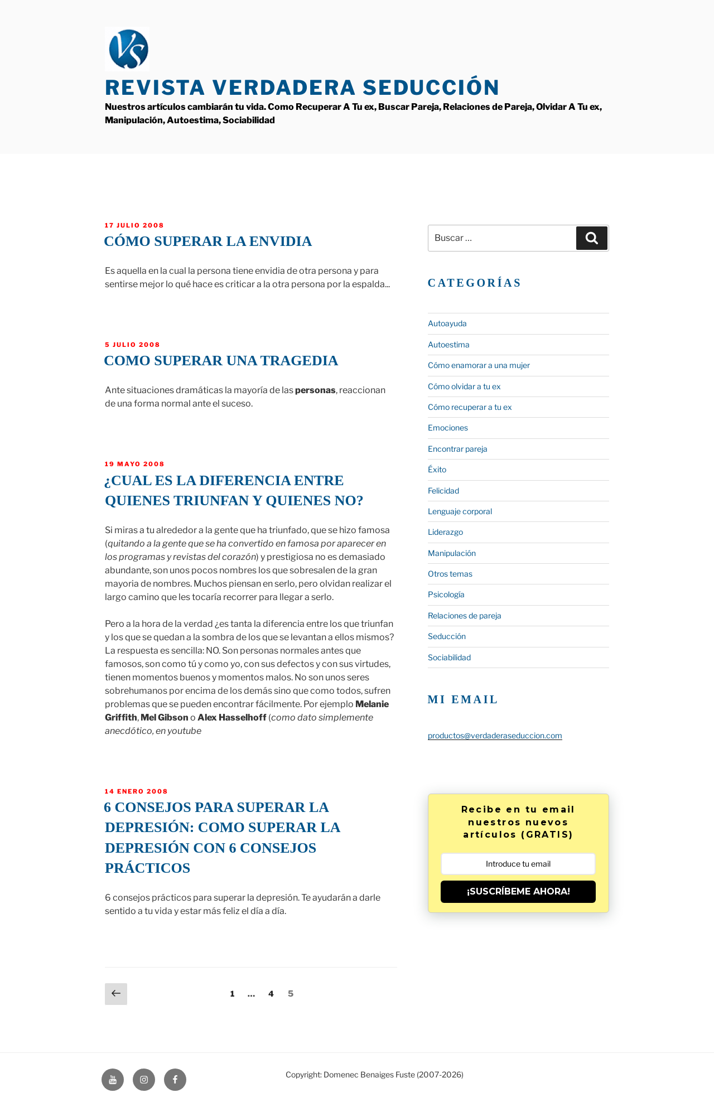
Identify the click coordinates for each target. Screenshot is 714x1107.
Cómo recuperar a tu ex (470, 407)
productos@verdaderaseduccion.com (495, 735)
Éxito (437, 469)
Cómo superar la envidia (208, 241)
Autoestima (449, 344)
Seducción (447, 636)
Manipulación (452, 553)
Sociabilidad (449, 657)
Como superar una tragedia (221, 360)
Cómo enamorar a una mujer (479, 365)
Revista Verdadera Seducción (302, 87)
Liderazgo (445, 531)
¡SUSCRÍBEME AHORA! (518, 891)
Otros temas (450, 573)
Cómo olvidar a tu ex (464, 386)
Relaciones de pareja (464, 615)
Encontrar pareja (458, 448)
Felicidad (443, 490)
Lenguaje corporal (460, 511)
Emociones (448, 427)
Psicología (446, 594)
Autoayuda (447, 323)
